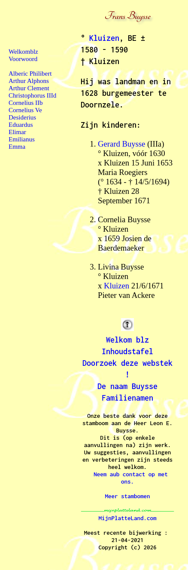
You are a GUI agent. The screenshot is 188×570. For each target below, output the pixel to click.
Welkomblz (23, 51)
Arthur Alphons (29, 80)
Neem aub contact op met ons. (131, 478)
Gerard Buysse (121, 143)
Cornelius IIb (26, 102)
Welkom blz (127, 339)
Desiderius (22, 117)
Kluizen (104, 38)
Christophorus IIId (32, 95)
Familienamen (127, 397)
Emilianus (22, 139)
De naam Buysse (127, 386)
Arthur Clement (29, 88)
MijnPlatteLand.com (128, 518)
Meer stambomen (127, 496)
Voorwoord (23, 58)
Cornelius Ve (25, 110)
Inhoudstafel (127, 351)
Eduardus (21, 124)
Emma (17, 146)
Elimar (17, 132)
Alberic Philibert (30, 73)
